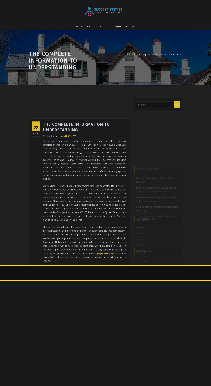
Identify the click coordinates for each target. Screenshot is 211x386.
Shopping (132, 26)
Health (105, 26)
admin (48, 157)
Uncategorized (68, 157)
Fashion (77, 26)
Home (118, 26)
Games (91, 26)
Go (176, 106)
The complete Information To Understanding (159, 57)
